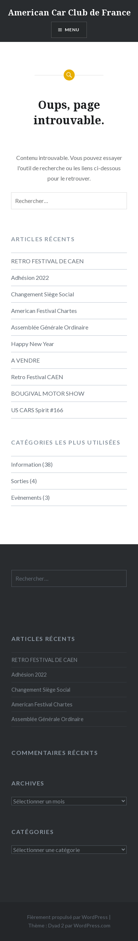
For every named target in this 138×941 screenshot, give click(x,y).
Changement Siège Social (42, 294)
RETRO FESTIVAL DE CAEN (47, 260)
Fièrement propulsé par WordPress (67, 917)
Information (26, 464)
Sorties (20, 480)
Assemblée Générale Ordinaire (49, 327)
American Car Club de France (69, 12)
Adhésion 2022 (30, 277)
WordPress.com (92, 925)
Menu (72, 29)
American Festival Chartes (44, 310)
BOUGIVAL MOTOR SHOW (47, 393)
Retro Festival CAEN (37, 376)
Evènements (26, 497)
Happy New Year (32, 343)
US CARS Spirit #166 (37, 409)
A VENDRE (25, 360)
